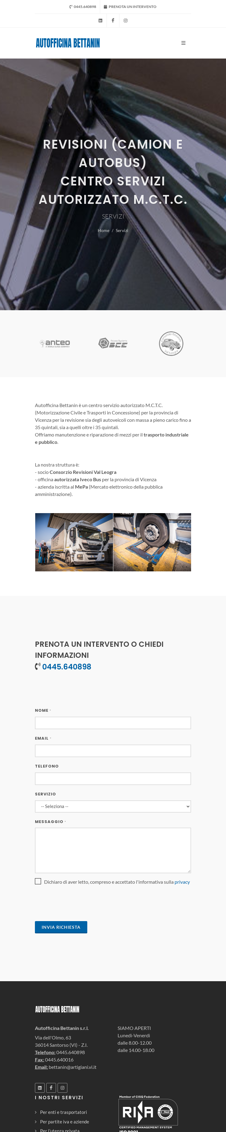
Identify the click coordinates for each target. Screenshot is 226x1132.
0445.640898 (83, 7)
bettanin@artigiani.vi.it (72, 1067)
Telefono (47, 766)
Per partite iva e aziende (64, 1121)
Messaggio (50, 822)
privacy (182, 882)
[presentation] (81, 904)
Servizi (122, 230)
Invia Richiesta (61, 927)
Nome (43, 710)
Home (103, 230)
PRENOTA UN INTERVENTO (130, 7)
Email (43, 738)
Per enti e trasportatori (63, 1112)
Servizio (45, 794)
